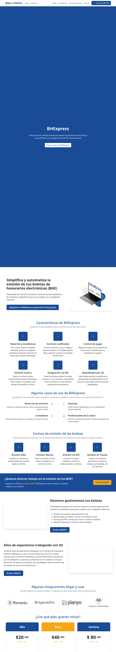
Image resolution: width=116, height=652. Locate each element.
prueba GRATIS (29, 483)
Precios (34, 3)
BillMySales (31, 591)
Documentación (75, 3)
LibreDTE (48, 554)
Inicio (27, 3)
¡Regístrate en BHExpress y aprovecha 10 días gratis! (32, 307)
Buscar (87, 3)
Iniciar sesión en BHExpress (58, 145)
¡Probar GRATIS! (101, 3)
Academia (63, 3)
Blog (55, 3)
